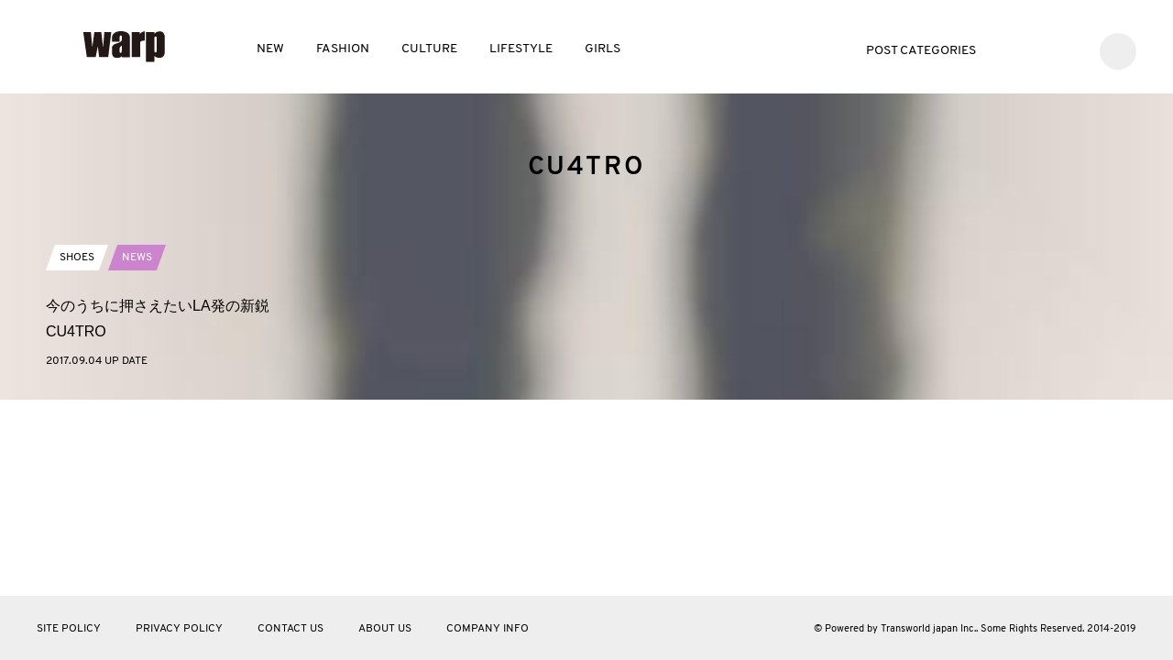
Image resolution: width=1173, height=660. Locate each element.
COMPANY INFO (487, 628)
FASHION (342, 49)
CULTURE (429, 49)
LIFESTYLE (521, 49)
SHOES (77, 441)
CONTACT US (290, 628)
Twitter (1014, 49)
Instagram (1069, 49)
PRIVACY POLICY (179, 628)
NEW (270, 49)
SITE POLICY (69, 628)
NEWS (137, 441)
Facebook (1041, 49)
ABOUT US (384, 628)
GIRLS (602, 49)
